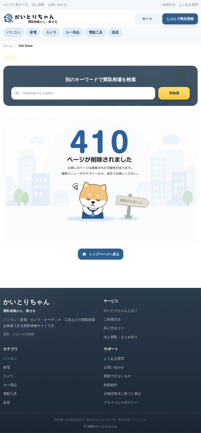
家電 (33, 32)
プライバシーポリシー (121, 402)
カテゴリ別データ (15, 5)
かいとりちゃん (26, 301)
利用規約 (110, 385)
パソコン (13, 32)
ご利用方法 (167, 5)
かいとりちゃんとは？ (121, 311)
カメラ (51, 32)
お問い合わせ (57, 5)
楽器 (115, 32)
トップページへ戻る (100, 254)
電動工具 (95, 32)
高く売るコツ (114, 328)
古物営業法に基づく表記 (122, 394)
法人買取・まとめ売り (121, 337)
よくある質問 (188, 5)
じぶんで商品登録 (180, 19)
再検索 (174, 93)
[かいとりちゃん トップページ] (31, 18)
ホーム (8, 46)
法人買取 (38, 5)
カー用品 (72, 32)
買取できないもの (117, 376)
